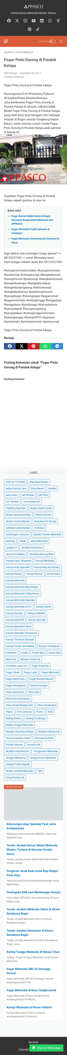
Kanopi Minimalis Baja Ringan (22, 587)
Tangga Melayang (16, 757)
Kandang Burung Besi (41, 554)
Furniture (39, 527)
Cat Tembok (12, 501)
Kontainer (11, 652)
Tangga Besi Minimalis (45, 751)
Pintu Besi (33, 692)
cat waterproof (31, 501)
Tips (40, 771)
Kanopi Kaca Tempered (18, 560)
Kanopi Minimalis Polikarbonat (22, 593)
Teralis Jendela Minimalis (19, 771)
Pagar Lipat (30, 672)
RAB (50, 711)
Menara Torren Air (30, 659)
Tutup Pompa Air (15, 777)
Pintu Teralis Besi (46, 705)
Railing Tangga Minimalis (19, 725)
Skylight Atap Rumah (17, 751)
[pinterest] (33, 346)
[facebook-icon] (8, 21)
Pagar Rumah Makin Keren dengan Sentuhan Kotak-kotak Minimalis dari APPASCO (32, 220)
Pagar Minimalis (50, 672)
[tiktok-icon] (37, 29)
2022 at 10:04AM (15, 481)
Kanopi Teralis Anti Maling (20, 646)
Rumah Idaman (14, 744)
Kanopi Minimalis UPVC (19, 606)
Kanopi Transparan (49, 646)
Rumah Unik (34, 744)
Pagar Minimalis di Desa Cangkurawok (31, 990)
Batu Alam (11, 495)
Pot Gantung (24, 711)
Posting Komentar (14, 76)
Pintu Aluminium (15, 692)
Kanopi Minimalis (45, 560)
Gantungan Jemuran (17, 534)
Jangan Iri (11, 547)
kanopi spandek (37, 619)
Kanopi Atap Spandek (18, 567)
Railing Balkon (13, 718)
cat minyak (28, 495)
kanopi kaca (53, 573)
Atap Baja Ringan (38, 481)
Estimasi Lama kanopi (18, 527)
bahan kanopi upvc (16, 488)
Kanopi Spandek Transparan (21, 633)
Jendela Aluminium (31, 547)
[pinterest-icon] (29, 29)
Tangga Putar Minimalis (43, 757)
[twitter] (22, 346)
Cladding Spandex (16, 508)
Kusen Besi (38, 652)
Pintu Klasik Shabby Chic (19, 705)
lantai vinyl (54, 652)
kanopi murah (43, 606)
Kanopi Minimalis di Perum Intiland (29, 1007)
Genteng (10, 541)
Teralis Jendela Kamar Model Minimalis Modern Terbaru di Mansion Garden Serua (32, 850)
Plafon (9, 711)
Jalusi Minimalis (39, 541)
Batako (52, 488)
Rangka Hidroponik (49, 731)
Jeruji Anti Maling (15, 554)
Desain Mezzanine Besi (18, 514)
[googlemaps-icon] (58, 21)
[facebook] (10, 346)
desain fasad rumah (41, 508)
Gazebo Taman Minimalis (47, 534)
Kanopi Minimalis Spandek (20, 600)
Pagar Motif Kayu (15, 679)
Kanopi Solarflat (36, 613)
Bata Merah (37, 488)
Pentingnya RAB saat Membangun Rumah (33, 892)
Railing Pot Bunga (36, 718)
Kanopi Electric (34, 573)
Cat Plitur (43, 495)
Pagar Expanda (40, 665)
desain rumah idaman (18, 521)
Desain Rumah (43, 514)
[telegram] (57, 346)
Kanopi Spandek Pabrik (18, 626)
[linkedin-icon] (41, 21)
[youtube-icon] (33, 21)
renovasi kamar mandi (18, 738)
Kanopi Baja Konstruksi (47, 567)
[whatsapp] (45, 346)
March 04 (11, 659)
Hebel (22, 541)
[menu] (8, 41)
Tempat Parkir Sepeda (18, 764)
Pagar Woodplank (16, 685)
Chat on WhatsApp (46, 1048)
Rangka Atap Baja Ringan (20, 731)
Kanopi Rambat (14, 613)
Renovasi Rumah (44, 738)
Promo (39, 711)
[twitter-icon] (17, 21)
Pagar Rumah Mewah (41, 679)
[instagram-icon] (25, 21)
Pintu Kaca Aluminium (18, 698)
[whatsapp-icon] (50, 21)
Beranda (33, 1042)
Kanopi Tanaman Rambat (20, 639)
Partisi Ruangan (39, 685)
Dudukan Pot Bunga (45, 521)
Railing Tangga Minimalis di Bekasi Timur (33, 952)
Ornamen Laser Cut (16, 665)
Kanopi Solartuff (15, 619)
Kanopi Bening (14, 573)
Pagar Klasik (13, 672)
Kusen (24, 652)
